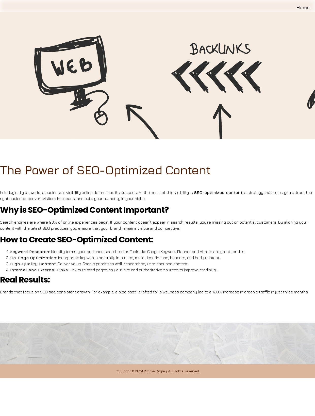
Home (304, 11)
